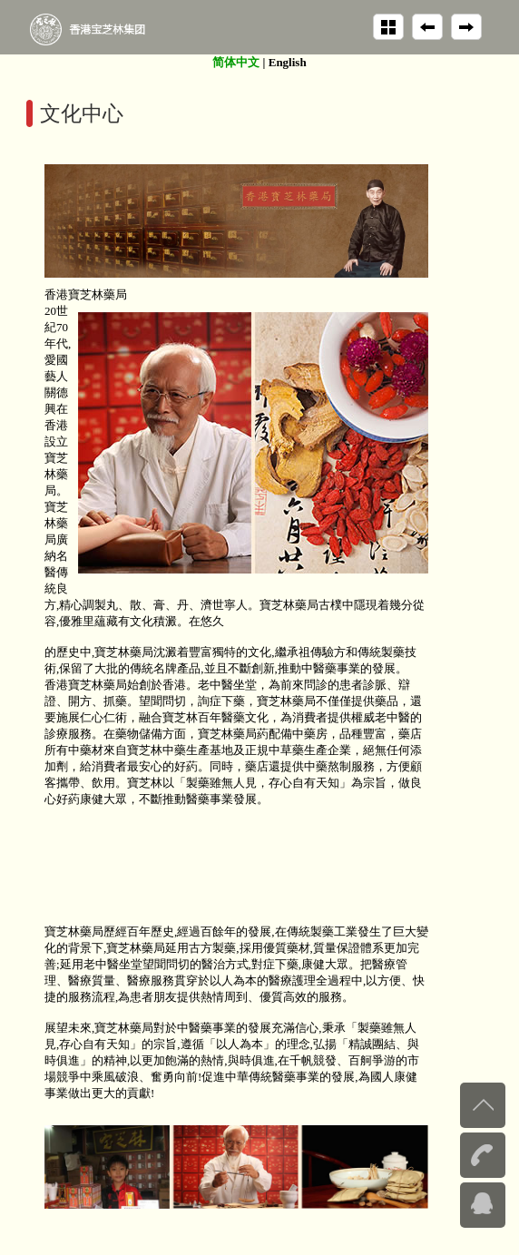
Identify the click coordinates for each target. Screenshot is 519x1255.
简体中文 (236, 62)
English (288, 62)
